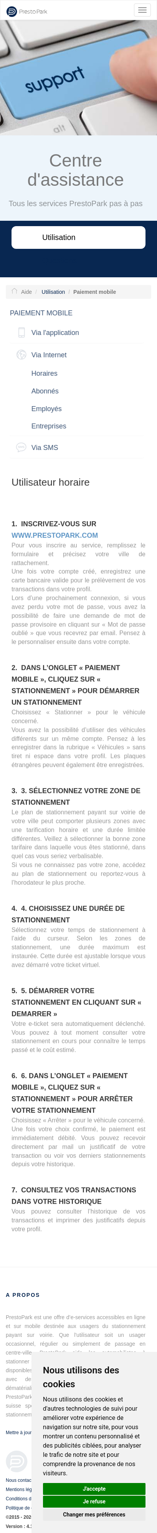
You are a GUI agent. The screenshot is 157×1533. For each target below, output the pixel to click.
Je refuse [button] (94, 1501)
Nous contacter (21, 1480)
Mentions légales (23, 1489)
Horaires (42, 373)
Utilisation (59, 237)
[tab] (74, 333)
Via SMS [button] (42, 448)
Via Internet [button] (46, 355)
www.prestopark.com (55, 538)
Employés (44, 409)
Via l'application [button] (53, 333)
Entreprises (46, 426)
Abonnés (42, 391)
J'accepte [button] (94, 1489)
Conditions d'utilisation (28, 1498)
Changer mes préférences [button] (94, 1514)
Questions (59, 260)
